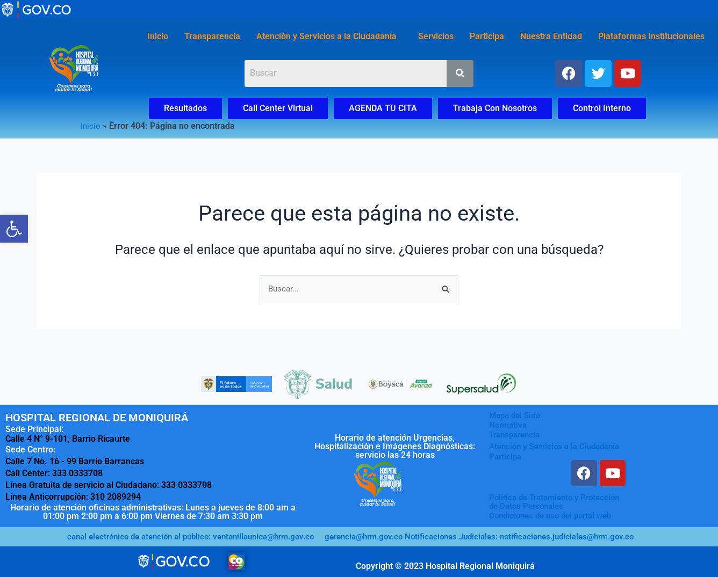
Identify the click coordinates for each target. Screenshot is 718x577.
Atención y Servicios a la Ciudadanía (326, 36)
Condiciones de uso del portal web (555, 516)
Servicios (436, 36)
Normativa (509, 425)
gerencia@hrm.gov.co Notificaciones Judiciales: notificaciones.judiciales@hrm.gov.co (491, 536)
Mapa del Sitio (516, 416)
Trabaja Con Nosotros (495, 108)
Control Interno (602, 108)
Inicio (157, 36)
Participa (487, 36)
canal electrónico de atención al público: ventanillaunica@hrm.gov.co (180, 536)
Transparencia (212, 36)
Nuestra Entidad (551, 36)
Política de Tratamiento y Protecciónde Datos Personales (559, 502)
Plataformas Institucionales (651, 36)
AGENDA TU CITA (383, 108)
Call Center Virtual (278, 108)
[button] (329, 36)
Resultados (185, 108)
